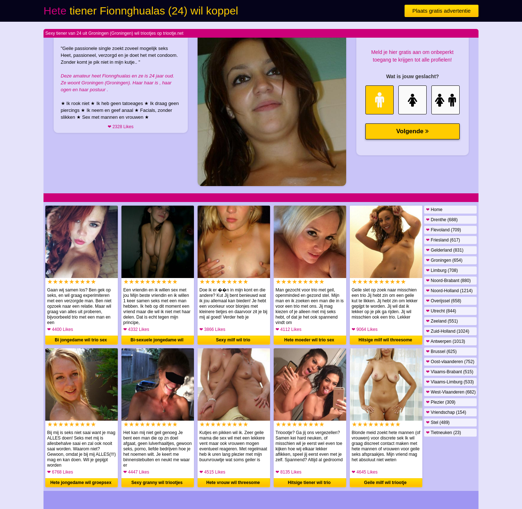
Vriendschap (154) (446, 412)
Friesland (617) (443, 240)
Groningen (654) (444, 260)
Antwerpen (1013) (445, 341)
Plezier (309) (440, 402)
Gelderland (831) (444, 250)
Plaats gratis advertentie (442, 11)
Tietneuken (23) (443, 432)
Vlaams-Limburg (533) (450, 381)
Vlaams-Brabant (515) (449, 371)
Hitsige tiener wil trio (309, 482)
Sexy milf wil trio (233, 339)
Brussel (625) (441, 351)
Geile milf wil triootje (385, 482)
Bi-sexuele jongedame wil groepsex (156, 341)
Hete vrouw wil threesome (233, 482)
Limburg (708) (442, 270)
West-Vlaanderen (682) (451, 392)
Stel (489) (438, 422)
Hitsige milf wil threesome (385, 339)
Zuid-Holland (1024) (447, 331)
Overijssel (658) (443, 300)
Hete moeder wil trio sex (309, 339)
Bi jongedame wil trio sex (81, 339)
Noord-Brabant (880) (448, 280)
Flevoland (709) (443, 229)
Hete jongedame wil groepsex (81, 482)
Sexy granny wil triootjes (156, 482)
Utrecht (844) (441, 311)
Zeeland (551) (442, 321)
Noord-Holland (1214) (449, 290)
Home (434, 209)
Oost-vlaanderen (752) (450, 361)
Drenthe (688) (441, 219)
